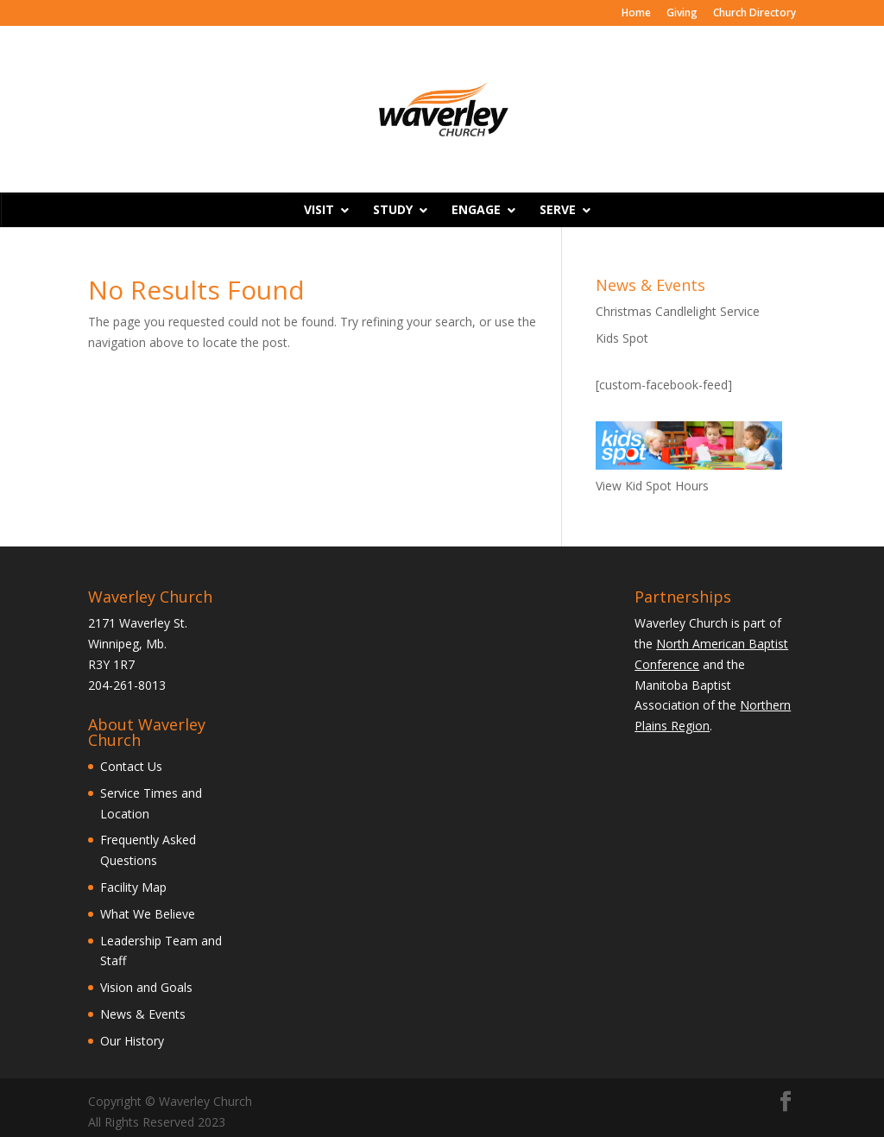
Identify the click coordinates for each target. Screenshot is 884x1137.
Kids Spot (622, 338)
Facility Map (133, 887)
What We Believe (147, 914)
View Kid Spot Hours (652, 485)
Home (636, 14)
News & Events (143, 1014)
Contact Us (131, 766)
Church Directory (754, 14)
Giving (682, 14)
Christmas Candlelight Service (678, 311)
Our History (132, 1041)
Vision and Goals (146, 987)
